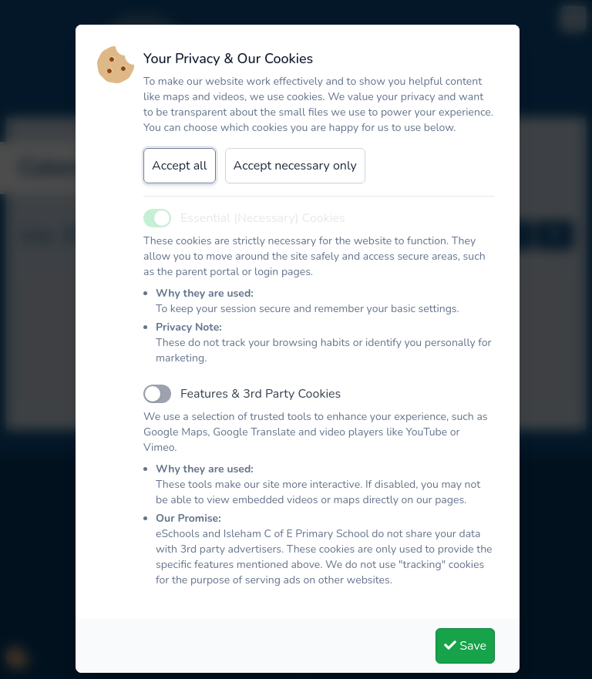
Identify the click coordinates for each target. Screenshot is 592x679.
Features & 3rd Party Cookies (260, 393)
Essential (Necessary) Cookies (262, 218)
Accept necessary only (295, 165)
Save (465, 645)
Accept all (179, 165)
